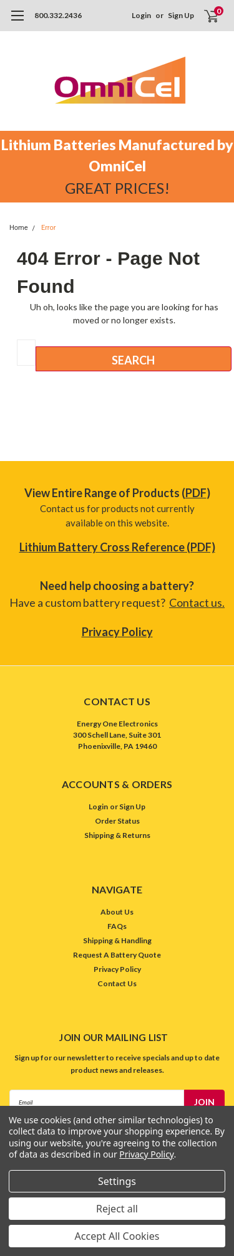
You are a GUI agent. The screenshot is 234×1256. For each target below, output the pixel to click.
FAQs (117, 926)
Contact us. (197, 602)
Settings (117, 1181)
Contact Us (117, 983)
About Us (117, 911)
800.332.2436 (58, 15)
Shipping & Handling (117, 940)
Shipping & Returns (117, 835)
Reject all (117, 1209)
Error (48, 228)
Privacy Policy (117, 632)
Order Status (117, 820)
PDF (196, 493)
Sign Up (181, 15)
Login (141, 15)
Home (18, 228)
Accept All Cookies (117, 1236)
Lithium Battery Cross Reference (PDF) (117, 547)
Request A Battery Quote (117, 954)
